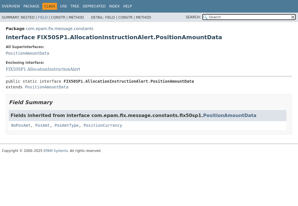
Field (43, 17)
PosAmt (42, 125)
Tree (74, 6)
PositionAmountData (27, 53)
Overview (11, 6)
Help (127, 6)
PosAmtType (67, 125)
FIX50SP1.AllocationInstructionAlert (43, 69)
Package (31, 6)
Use (63, 6)
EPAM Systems (56, 151)
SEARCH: (193, 17)
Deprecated (94, 6)
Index (114, 6)
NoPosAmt (20, 125)
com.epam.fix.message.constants (59, 28)
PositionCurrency (103, 125)
